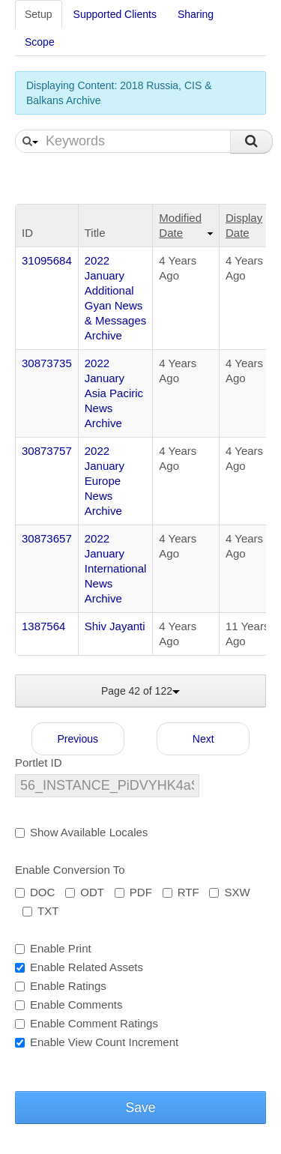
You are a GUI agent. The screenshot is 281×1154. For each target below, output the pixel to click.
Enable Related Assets (79, 967)
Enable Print (53, 948)
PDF (133, 892)
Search (251, 142)
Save (141, 1107)
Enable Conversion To (69, 869)
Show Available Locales (81, 832)
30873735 (47, 363)
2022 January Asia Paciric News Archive (114, 393)
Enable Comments (68, 1004)
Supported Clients (115, 14)
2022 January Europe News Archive (104, 480)
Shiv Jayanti (115, 626)
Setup (38, 14)
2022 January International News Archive (116, 568)
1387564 (43, 626)
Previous (78, 739)
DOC (35, 892)
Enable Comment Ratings (86, 1023)
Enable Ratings (60, 985)
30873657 (47, 538)
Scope (40, 42)
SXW (229, 892)
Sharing (196, 14)
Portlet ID (38, 762)
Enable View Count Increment (96, 1042)
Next (203, 739)
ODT (84, 892)
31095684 (47, 260)
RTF (181, 892)
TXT (40, 910)
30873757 (47, 450)
